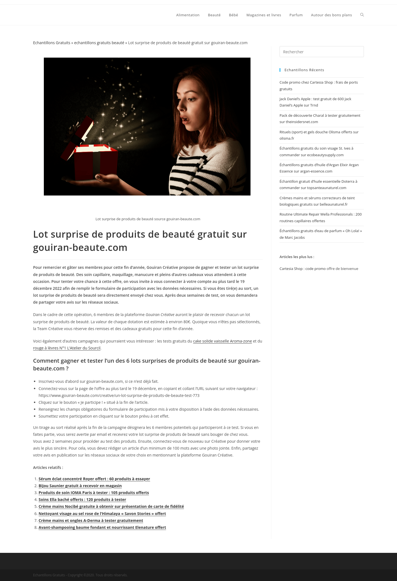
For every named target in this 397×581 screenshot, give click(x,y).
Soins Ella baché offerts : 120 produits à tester (82, 499)
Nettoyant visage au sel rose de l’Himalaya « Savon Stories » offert (102, 513)
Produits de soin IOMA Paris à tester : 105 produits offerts (94, 492)
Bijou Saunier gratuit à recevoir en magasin (80, 485)
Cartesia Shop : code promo (303, 268)
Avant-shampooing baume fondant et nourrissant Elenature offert (102, 527)
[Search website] (362, 15)
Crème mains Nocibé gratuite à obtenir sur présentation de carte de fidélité (111, 506)
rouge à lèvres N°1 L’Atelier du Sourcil (66, 348)
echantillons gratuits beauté (99, 42)
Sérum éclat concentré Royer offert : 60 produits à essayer (94, 478)
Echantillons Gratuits (51, 42)
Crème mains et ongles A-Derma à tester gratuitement (91, 520)
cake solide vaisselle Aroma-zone (222, 341)
